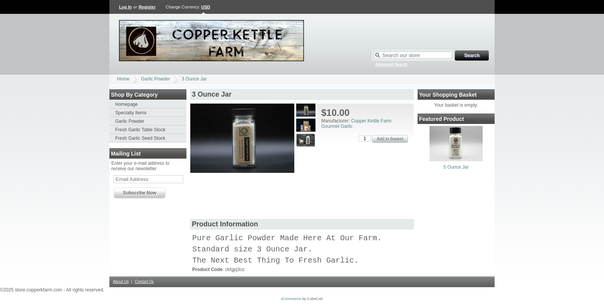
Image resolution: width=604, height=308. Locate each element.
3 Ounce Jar (193, 79)
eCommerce (291, 302)
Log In (125, 7)
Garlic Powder (155, 79)
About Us (121, 285)
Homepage (126, 104)
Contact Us (144, 285)
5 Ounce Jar (455, 167)
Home (123, 79)
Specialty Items (130, 113)
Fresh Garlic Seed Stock (140, 138)
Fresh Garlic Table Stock (140, 129)
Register (147, 7)
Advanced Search (391, 64)
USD (205, 7)
